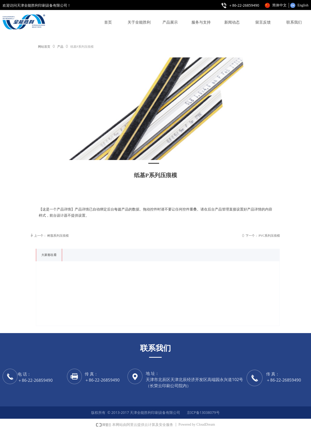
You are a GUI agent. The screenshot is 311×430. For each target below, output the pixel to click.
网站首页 (44, 46)
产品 (60, 46)
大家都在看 (49, 255)
